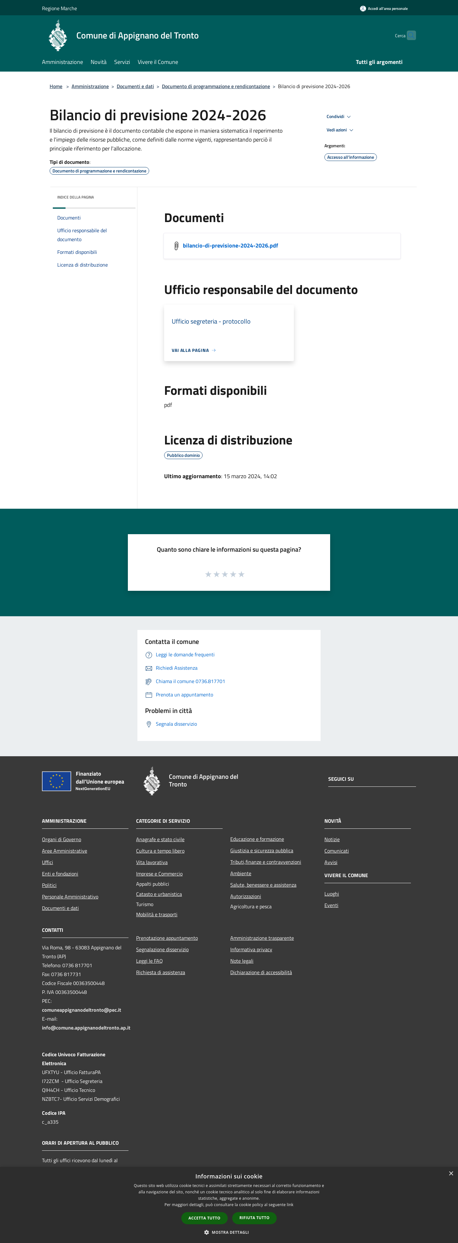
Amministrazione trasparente (262, 938)
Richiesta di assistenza (160, 972)
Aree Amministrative (64, 851)
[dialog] (229, 1205)
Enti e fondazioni (60, 873)
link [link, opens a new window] (290, 1204)
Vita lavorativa (152, 862)
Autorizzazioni (245, 896)
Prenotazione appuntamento (167, 938)
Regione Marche (59, 8)
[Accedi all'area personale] (384, 8)
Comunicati (336, 851)
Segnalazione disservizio (162, 949)
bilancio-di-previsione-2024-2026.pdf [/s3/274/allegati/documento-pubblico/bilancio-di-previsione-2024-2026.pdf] (230, 245)
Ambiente (240, 873)
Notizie (332, 839)
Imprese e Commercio (159, 873)
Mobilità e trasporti (156, 914)
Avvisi (330, 862)
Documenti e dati (135, 86)
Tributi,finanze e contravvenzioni (265, 862)
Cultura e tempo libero (160, 851)
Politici (49, 885)
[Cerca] (408, 35)
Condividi (340, 117)
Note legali (241, 961)
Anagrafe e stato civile (160, 839)
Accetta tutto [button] (204, 1218)
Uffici (47, 862)
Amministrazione (90, 86)
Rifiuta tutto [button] (254, 1217)
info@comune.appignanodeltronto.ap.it (86, 1027)
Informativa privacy (251, 949)
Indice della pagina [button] (75, 197)
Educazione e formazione (257, 839)
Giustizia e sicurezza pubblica (261, 850)
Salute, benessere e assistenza (263, 885)
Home (56, 86)
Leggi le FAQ (149, 961)
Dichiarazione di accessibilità (261, 972)
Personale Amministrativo (70, 896)
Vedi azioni (341, 130)
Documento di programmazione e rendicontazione (216, 86)
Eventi (331, 905)
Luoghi (331, 893)
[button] (229, 1232)
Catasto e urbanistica (159, 894)
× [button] (450, 1173)
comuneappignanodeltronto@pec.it (81, 1010)
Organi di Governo (61, 839)
